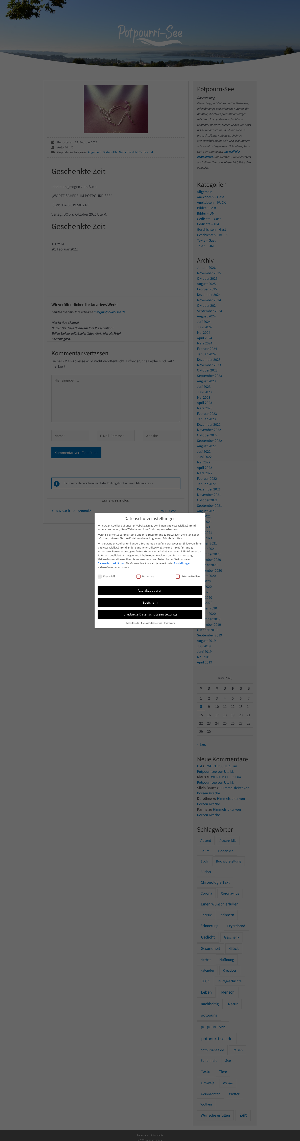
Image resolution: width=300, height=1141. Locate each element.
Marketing (145, 576)
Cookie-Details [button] (132, 623)
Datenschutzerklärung (111, 563)
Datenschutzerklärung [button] (151, 623)
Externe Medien (188, 576)
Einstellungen (182, 563)
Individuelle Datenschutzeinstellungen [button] (150, 614)
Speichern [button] (150, 602)
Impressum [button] (169, 623)
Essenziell (106, 576)
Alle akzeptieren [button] (150, 590)
